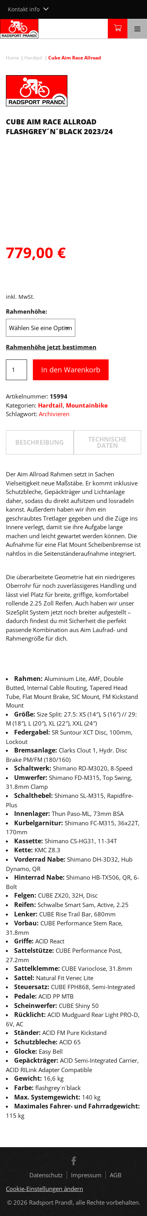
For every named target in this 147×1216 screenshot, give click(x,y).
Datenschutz (46, 1175)
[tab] (40, 442)
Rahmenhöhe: (26, 311)
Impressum (86, 1175)
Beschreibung (39, 442)
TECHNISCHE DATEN (107, 442)
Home (12, 57)
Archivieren (54, 414)
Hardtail (33, 57)
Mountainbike (87, 405)
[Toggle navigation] (137, 28)
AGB (116, 1175)
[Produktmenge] (16, 369)
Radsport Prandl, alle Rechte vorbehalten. (84, 1202)
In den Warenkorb (70, 369)
